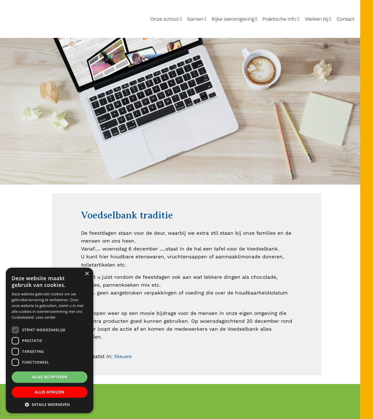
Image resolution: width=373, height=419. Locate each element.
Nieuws (123, 356)
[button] (49, 404)
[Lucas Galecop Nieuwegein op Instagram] (366, 127)
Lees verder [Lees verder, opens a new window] (46, 317)
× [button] (87, 274)
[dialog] (49, 340)
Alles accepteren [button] (49, 376)
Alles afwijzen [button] (49, 392)
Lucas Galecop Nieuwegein (26, 1)
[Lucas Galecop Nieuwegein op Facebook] (366, 113)
